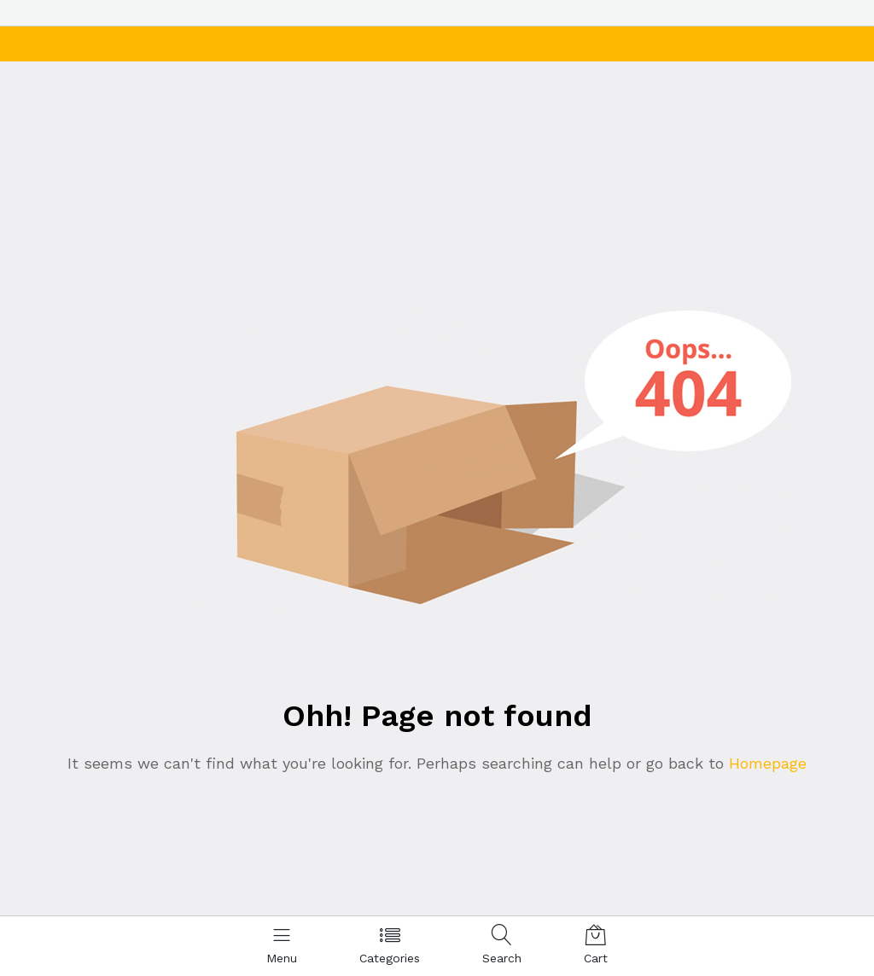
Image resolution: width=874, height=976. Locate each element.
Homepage (765, 763)
